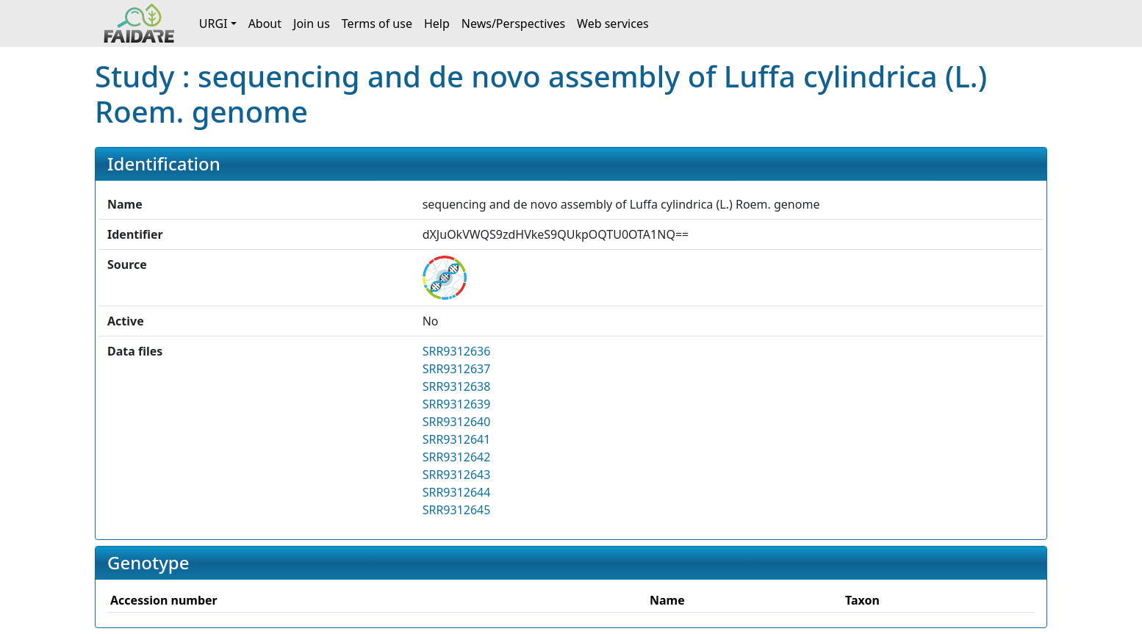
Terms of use (377, 23)
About (264, 23)
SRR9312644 (457, 492)
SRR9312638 (457, 386)
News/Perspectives (513, 23)
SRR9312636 (457, 351)
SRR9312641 (457, 439)
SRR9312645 (457, 510)
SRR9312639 (457, 404)
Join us (311, 23)
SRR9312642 (457, 457)
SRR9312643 (457, 475)
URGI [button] (213, 23)
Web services (613, 23)
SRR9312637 (457, 369)
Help (437, 23)
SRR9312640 (457, 422)
